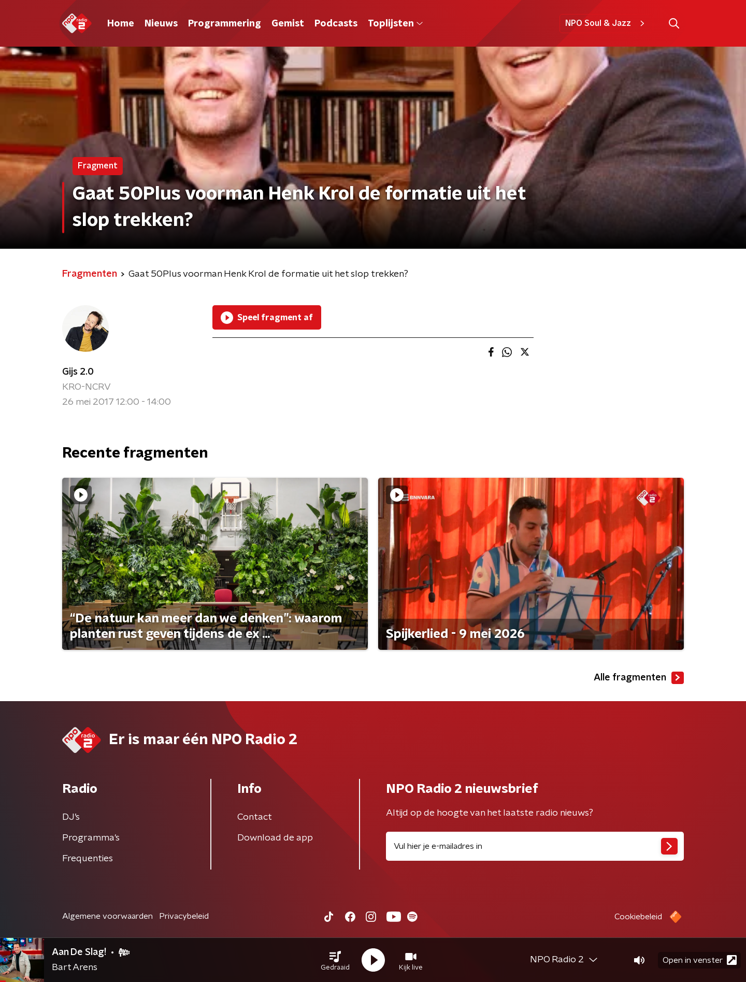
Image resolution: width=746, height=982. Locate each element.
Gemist (287, 24)
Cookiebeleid (638, 917)
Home (120, 24)
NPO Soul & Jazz (606, 23)
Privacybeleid (184, 916)
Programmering (224, 24)
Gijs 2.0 (78, 372)
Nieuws (161, 24)
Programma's (91, 838)
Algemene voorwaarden (107, 916)
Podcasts (335, 24)
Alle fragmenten (639, 678)
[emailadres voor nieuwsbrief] (535, 846)
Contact (254, 817)
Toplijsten (395, 24)
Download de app (275, 838)
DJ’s (71, 817)
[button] (335, 960)
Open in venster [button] (700, 960)
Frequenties (87, 858)
